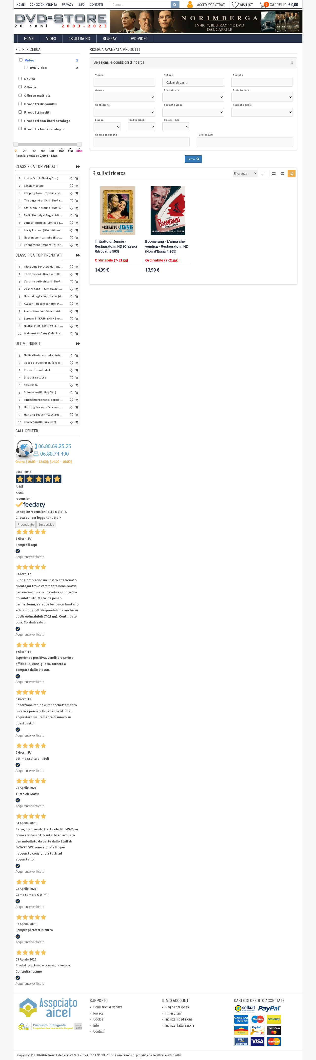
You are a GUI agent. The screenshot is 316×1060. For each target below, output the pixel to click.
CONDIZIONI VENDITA (43, 4)
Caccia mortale (34, 185)
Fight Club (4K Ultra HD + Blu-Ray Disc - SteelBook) (43, 266)
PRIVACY (67, 4)
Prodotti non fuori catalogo (47, 121)
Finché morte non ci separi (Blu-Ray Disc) (43, 399)
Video (51, 38)
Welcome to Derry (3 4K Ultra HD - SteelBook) (43, 333)
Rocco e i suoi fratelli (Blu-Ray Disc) (43, 362)
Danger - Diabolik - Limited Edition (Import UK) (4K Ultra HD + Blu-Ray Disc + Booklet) (43, 222)
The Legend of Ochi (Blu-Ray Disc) (43, 200)
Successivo (46, 524)
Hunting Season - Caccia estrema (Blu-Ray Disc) (43, 407)
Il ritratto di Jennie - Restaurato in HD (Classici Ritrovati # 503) (116, 246)
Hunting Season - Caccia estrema (43, 414)
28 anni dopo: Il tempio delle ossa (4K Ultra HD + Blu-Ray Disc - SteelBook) (43, 289)
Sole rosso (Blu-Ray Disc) (40, 392)
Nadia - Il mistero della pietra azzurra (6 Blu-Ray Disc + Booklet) (43, 355)
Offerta (30, 87)
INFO (82, 4)
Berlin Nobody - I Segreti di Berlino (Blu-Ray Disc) (43, 215)
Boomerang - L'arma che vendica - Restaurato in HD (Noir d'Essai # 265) (166, 246)
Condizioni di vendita (107, 1007)
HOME (20, 4)
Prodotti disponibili (40, 104)
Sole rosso (31, 385)
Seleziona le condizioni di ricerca (119, 62)
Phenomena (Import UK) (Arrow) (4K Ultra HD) (43, 245)
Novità (29, 79)
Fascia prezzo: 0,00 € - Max (37, 155)
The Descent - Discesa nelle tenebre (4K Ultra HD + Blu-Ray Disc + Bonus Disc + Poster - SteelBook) (43, 274)
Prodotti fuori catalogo (44, 129)
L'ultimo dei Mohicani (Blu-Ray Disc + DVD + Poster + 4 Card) (43, 281)
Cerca (193, 159)
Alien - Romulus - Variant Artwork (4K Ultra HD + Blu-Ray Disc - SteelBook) (43, 311)
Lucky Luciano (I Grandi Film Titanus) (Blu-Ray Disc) (43, 230)
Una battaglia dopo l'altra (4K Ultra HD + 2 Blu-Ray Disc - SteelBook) (43, 296)
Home (29, 38)
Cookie (98, 1019)
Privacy (98, 1013)
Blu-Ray (110, 38)
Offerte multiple (37, 95)
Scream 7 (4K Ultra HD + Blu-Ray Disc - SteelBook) (43, 318)
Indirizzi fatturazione (179, 1025)
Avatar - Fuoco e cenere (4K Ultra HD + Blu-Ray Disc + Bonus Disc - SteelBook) (43, 303)
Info (96, 1025)
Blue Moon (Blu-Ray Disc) (40, 422)
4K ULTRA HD (79, 38)
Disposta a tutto (35, 377)
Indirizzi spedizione (179, 1019)
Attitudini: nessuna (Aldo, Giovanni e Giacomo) (43, 208)
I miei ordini (173, 1013)
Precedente (26, 524)
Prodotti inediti (37, 112)
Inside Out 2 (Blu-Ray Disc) (41, 178)
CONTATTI (96, 4)
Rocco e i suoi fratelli (37, 370)
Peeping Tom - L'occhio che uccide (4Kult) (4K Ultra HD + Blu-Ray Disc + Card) (43, 193)
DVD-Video (138, 38)
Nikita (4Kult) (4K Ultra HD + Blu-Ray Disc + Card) (43, 326)
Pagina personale (177, 1007)
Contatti (98, 1031)
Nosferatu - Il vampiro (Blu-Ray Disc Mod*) (43, 237)
